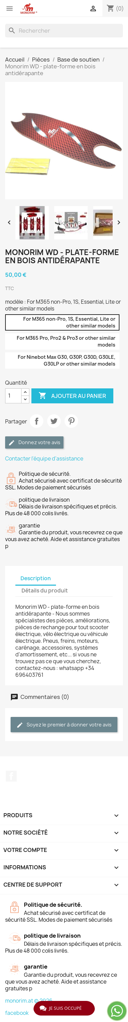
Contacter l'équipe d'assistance (44, 458)
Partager (36, 421)
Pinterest (71, 421)
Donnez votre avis (34, 442)
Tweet (54, 421)
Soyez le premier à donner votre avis (64, 724)
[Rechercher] (64, 30)
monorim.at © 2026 (29, 1000)
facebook (17, 1013)
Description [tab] (35, 578)
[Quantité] (13, 395)
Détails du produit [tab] (45, 590)
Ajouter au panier (72, 395)
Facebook (11, 776)
